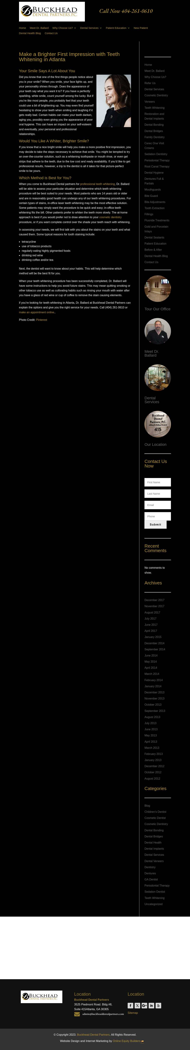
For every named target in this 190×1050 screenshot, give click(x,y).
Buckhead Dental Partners (93, 1034)
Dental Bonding (153, 124)
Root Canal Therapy (156, 166)
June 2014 (151, 655)
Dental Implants (154, 848)
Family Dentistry (154, 137)
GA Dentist (151, 879)
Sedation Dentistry (155, 154)
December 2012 (154, 766)
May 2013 (150, 735)
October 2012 (152, 772)
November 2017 (154, 606)
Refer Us (149, 83)
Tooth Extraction (154, 208)
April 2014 (150, 667)
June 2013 (151, 729)
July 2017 (150, 618)
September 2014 (154, 649)
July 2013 (150, 723)
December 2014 (154, 643)
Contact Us (51, 33)
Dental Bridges (153, 131)
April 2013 (150, 741)
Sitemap (133, 1012)
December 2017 (154, 600)
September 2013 (154, 710)
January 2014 (152, 686)
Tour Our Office (157, 309)
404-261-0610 (136, 11)
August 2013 (152, 717)
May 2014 (150, 661)
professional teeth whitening (97, 184)
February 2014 (153, 680)
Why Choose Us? (62, 28)
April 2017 (150, 630)
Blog (147, 805)
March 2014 (151, 673)
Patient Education (116, 28)
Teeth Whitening (154, 107)
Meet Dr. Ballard (39, 28)
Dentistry (149, 867)
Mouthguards (152, 189)
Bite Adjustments (154, 202)
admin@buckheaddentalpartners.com (103, 1014)
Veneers (149, 101)
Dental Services (89, 28)
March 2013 (151, 747)
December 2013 (154, 692)
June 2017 (151, 624)
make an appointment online (36, 312)
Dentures (150, 873)
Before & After (153, 249)
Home (22, 28)
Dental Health (152, 842)
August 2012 (152, 778)
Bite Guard (151, 195)
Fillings (148, 214)
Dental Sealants (154, 237)
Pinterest (41, 319)
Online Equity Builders (126, 1041)
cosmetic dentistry (110, 217)
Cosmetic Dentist (155, 817)
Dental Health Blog (30, 33)
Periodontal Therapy (157, 160)
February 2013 (153, 753)
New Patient (141, 28)
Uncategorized (153, 904)
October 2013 (152, 704)
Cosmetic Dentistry (156, 95)
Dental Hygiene (153, 172)
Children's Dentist (155, 811)
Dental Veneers (153, 861)
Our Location (155, 444)
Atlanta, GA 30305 (97, 1009)
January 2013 (152, 760)
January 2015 (152, 636)
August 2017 (152, 612)
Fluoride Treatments (156, 220)
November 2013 (154, 698)
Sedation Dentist (154, 891)
